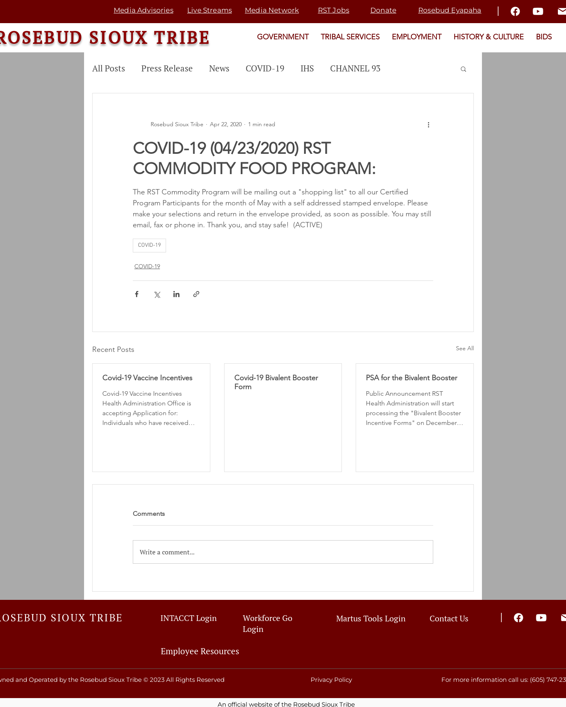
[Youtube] (538, 11)
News (219, 68)
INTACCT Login (188, 617)
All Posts (108, 68)
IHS (307, 68)
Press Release (167, 68)
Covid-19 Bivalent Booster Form (276, 382)
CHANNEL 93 (355, 68)
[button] (463, 68)
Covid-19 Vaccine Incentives (147, 377)
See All (465, 348)
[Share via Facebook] (136, 294)
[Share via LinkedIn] (176, 294)
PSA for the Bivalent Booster (411, 377)
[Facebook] (515, 11)
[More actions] (428, 124)
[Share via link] (196, 294)
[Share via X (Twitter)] (156, 294)
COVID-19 (265, 68)
